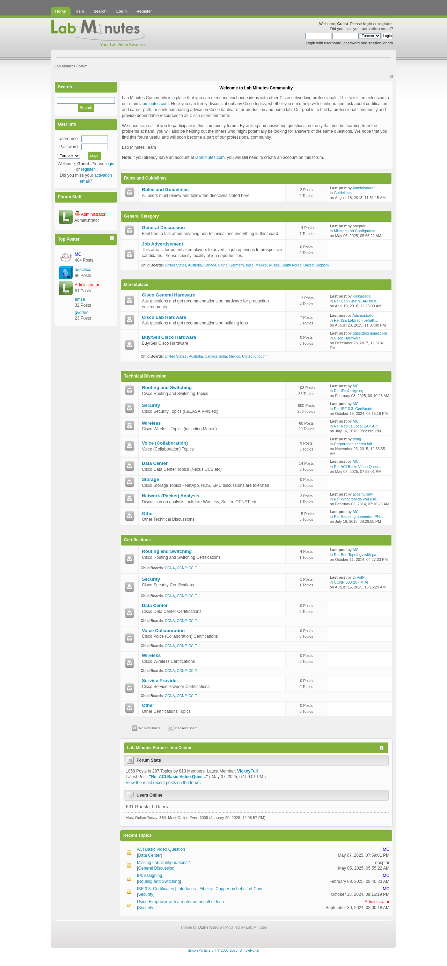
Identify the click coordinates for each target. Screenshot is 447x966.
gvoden (81, 312)
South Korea (291, 265)
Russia (274, 265)
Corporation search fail (353, 444)
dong (357, 439)
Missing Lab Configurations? (163, 862)
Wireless (151, 423)
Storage (150, 479)
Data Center (155, 463)
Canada (210, 265)
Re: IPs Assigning (349, 391)
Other (148, 513)
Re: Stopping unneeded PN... (358, 516)
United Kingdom (316, 265)
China (223, 265)
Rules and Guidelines (165, 189)
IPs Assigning (149, 875)
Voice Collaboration (163, 630)
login (367, 24)
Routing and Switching (167, 387)
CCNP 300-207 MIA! (351, 582)
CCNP (181, 568)
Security (151, 405)
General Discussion (163, 227)
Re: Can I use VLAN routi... (356, 301)
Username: (68, 138)
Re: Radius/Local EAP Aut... (357, 426)
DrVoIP (359, 577)
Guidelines (343, 193)
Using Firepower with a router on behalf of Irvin (180, 901)
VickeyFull (247, 771)
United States (175, 265)
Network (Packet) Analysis (170, 495)
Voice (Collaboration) (165, 443)
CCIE (193, 568)
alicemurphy (363, 494)
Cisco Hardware (347, 338)
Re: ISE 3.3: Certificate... (354, 409)
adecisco (83, 269)
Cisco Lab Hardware (164, 317)
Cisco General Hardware (168, 295)
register (385, 24)
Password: (69, 146)
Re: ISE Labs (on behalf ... (356, 320)
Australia (195, 265)
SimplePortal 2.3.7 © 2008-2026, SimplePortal (223, 950)
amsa (80, 299)
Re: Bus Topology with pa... (357, 554)
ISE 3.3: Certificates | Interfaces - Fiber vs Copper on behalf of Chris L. (202, 888)
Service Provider (160, 680)
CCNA (170, 568)
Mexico (261, 265)
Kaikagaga (362, 296)
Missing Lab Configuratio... (356, 231)
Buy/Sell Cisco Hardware (169, 337)
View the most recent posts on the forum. (164, 782)
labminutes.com (154, 103)
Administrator (93, 214)
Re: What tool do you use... (356, 499)
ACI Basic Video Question (161, 849)
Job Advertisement (162, 244)
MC (78, 254)
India (250, 265)
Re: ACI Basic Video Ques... (357, 466)
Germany (236, 265)
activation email (376, 29)
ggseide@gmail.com (370, 333)
